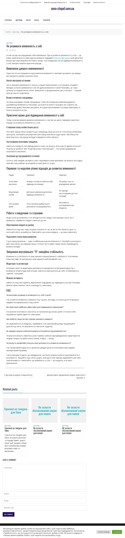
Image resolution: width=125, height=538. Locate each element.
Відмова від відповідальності (55, 2)
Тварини (46, 20)
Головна (8, 20)
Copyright (86, 2)
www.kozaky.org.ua (62, 58)
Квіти (28, 20)
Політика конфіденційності (30, 2)
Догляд (19, 20)
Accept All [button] (117, 532)
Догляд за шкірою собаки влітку (19, 375)
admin (13, 50)
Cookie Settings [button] (103, 532)
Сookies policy (75, 2)
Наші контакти (99, 2)
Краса (36, 20)
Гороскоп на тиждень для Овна (15, 410)
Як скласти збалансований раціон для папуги (44, 410)
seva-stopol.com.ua (62, 8)
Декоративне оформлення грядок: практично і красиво (66, 376)
